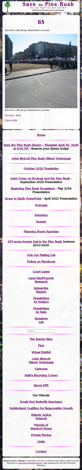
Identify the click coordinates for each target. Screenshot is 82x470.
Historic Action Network (41, 416)
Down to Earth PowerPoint (23, 198)
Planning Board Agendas (41, 231)
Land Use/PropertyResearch (41, 280)
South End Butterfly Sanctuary (41, 402)
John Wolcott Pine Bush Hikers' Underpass (41, 158)
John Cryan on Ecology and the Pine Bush (40, 178)
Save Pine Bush (48, 4)
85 (41, 22)
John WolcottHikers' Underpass (41, 360)
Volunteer (41, 215)
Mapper (41, 292)
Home (41, 135)
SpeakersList (41, 320)
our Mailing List (44, 255)
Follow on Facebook (41, 261)
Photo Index (11, 120)
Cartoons (41, 369)
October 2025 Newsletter (41, 168)
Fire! (41, 345)
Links (41, 441)
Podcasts (41, 205)
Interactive (41, 288)
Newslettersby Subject (41, 300)
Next (18, 115)
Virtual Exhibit (41, 352)
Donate (41, 221)
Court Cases (41, 271)
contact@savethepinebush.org (29, 463)
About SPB (41, 385)
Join (30, 255)
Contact (41, 451)
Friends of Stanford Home (41, 426)
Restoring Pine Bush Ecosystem (33, 188)
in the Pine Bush (44, 241)
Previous (9, 115)
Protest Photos (41, 435)
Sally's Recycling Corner (41, 375)
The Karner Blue (41, 339)
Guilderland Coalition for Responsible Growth (41, 408)
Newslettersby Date (41, 310)
